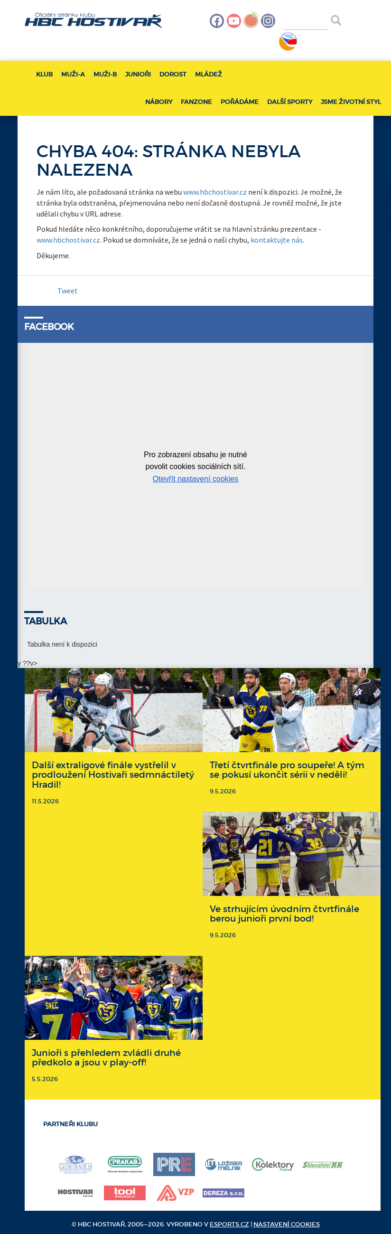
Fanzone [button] (196, 102)
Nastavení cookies (286, 1224)
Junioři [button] (138, 74)
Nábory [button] (158, 102)
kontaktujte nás (277, 240)
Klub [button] (44, 74)
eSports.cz (229, 1224)
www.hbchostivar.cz (215, 192)
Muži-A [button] (73, 74)
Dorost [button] (172, 74)
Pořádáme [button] (240, 102)
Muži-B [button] (105, 74)
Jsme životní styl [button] (351, 102)
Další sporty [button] (289, 102)
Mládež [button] (208, 74)
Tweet (67, 290)
